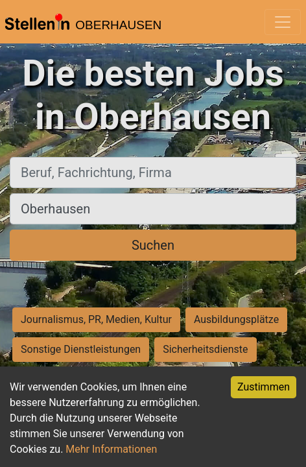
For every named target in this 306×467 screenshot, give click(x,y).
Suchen (153, 245)
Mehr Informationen (111, 449)
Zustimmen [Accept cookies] (263, 387)
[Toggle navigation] (283, 22)
